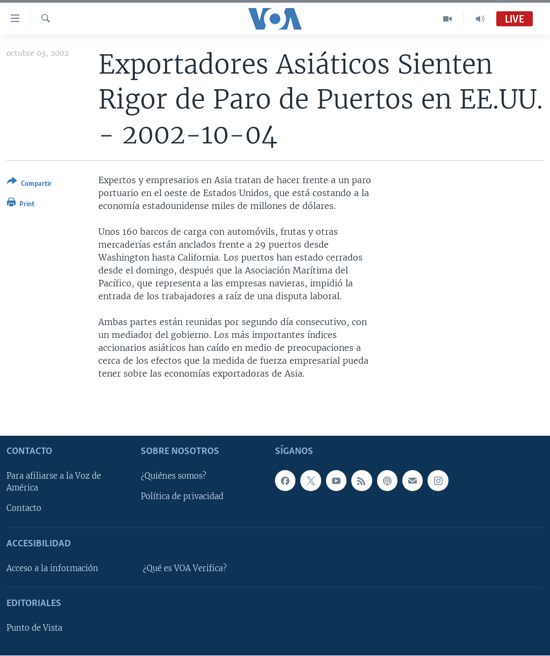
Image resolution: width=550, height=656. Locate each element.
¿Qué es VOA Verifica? (185, 568)
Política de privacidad (182, 497)
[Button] (29, 185)
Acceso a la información (52, 568)
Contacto (23, 509)
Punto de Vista (34, 628)
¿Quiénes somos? (173, 476)
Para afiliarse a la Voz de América (53, 482)
